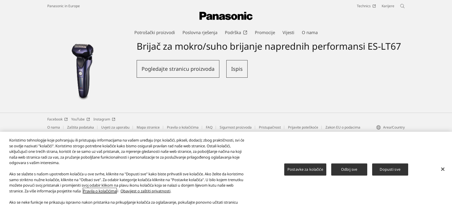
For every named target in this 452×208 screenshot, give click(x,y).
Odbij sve (349, 172)
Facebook (57, 119)
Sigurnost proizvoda (236, 127)
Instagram (104, 119)
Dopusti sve (390, 172)
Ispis (237, 68)
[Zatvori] (442, 172)
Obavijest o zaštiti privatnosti (145, 194)
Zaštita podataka (80, 127)
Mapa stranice (148, 127)
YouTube (80, 119)
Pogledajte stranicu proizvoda (178, 68)
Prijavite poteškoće (303, 127)
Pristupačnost (270, 127)
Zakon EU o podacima (342, 127)
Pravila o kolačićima (183, 127)
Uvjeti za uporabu (115, 127)
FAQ (209, 127)
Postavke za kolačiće (305, 172)
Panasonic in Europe (63, 5)
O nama (53, 127)
